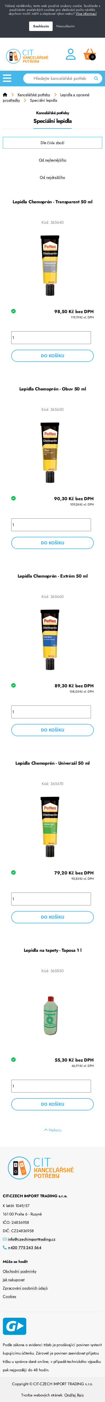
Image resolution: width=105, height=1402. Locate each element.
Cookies (9, 1296)
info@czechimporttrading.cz (31, 1239)
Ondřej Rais (74, 1395)
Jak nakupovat (13, 1279)
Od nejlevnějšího (52, 160)
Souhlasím (41, 26)
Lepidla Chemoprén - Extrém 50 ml (53, 576)
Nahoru (52, 1130)
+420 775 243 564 (24, 1247)
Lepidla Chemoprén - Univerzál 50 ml (52, 763)
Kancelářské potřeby (34, 94)
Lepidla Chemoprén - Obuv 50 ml (52, 389)
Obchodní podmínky (19, 1271)
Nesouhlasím (65, 26)
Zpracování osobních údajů (25, 1288)
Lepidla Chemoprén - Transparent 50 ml (52, 202)
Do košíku (52, 356)
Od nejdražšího (52, 177)
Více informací (86, 13)
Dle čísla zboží (52, 143)
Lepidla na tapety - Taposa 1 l (52, 950)
